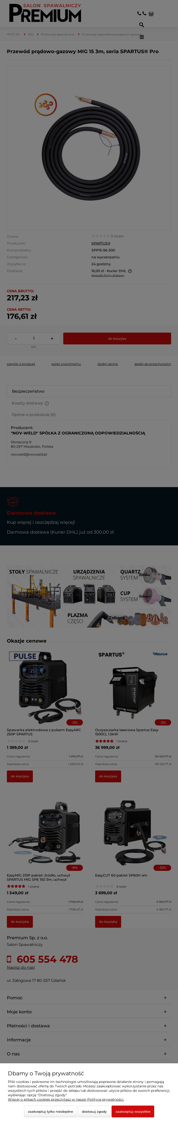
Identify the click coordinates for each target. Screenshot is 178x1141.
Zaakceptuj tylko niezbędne (50, 1111)
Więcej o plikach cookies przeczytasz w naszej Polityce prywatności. (66, 1099)
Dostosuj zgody (94, 1111)
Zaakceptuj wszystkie (132, 1111)
